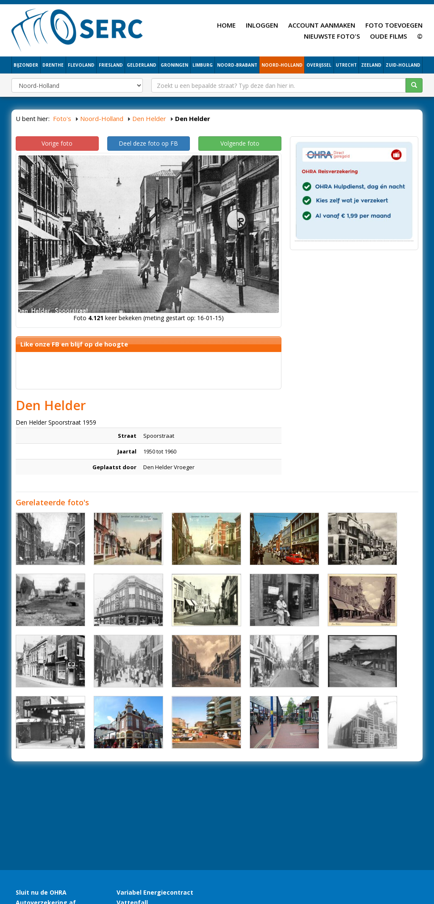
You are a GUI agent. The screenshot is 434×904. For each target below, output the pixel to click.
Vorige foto (57, 143)
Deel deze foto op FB (148, 143)
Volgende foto (239, 143)
